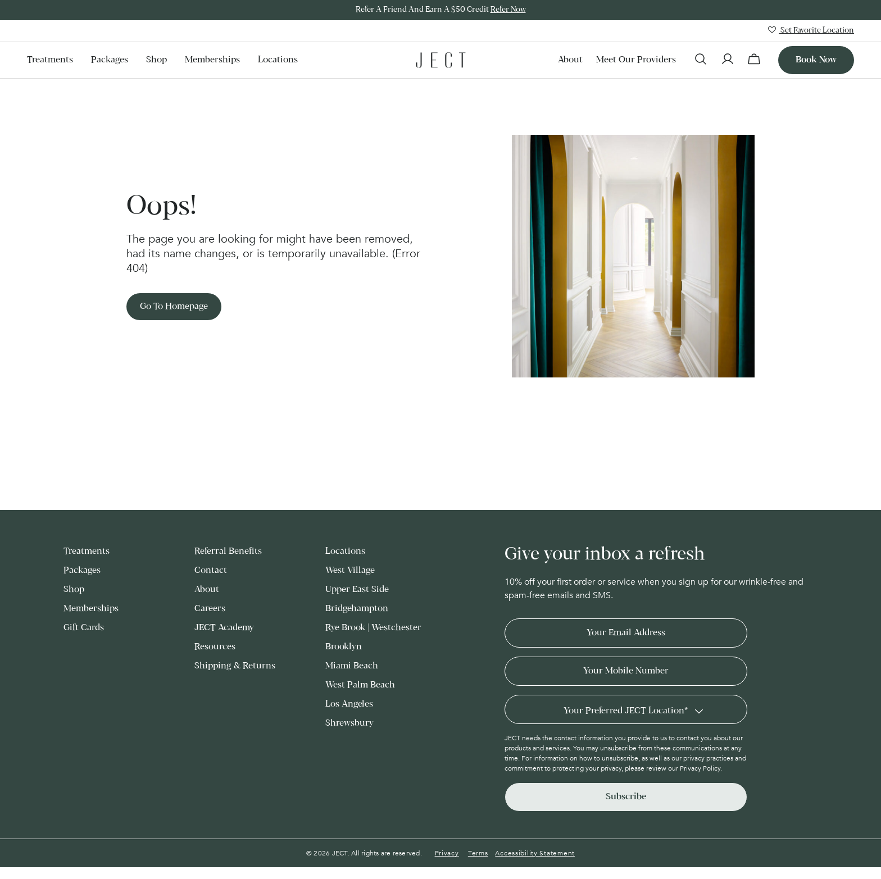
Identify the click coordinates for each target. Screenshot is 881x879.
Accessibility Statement (535, 853)
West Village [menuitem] (350, 570)
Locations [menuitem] (278, 60)
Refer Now (508, 9)
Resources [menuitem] (214, 647)
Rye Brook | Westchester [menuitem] (373, 627)
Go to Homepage (174, 306)
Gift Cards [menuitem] (83, 627)
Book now (816, 60)
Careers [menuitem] (209, 608)
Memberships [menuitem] (212, 60)
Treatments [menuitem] (50, 60)
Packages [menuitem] (109, 60)
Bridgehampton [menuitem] (356, 608)
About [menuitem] (570, 60)
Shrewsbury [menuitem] (349, 723)
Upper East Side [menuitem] (357, 589)
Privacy (447, 853)
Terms (478, 853)
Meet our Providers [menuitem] (636, 60)
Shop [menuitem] (156, 60)
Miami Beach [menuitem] (351, 666)
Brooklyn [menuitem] (343, 647)
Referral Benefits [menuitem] (228, 551)
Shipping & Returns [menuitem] (234, 666)
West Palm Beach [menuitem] (360, 685)
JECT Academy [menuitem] (224, 627)
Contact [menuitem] (210, 570)
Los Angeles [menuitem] (349, 704)
